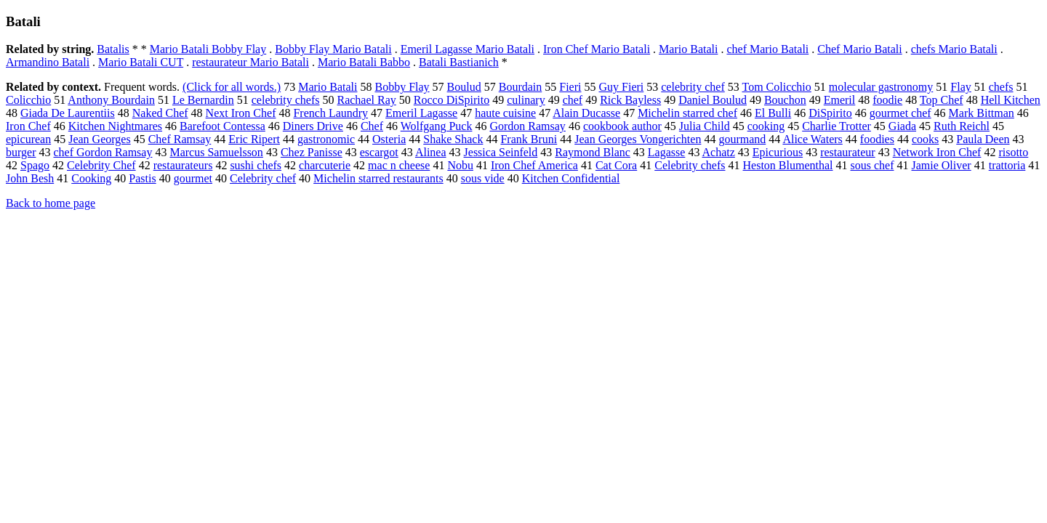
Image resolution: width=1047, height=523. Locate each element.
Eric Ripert (254, 139)
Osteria (389, 139)
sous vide (483, 178)
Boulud (464, 87)
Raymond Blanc (592, 152)
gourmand (742, 139)
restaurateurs (183, 165)
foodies (877, 139)
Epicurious (778, 152)
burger (21, 152)
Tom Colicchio (776, 87)
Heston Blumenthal (788, 165)
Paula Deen (982, 139)
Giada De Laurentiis (67, 113)
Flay (960, 87)
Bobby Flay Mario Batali (333, 49)
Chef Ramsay (180, 139)
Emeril (840, 100)
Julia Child (704, 126)
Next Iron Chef (241, 113)
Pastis (142, 178)
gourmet (193, 178)
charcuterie (324, 165)
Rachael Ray (366, 100)
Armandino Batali (47, 62)
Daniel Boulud (712, 100)
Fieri (570, 87)
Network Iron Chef (937, 152)
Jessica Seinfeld (501, 152)
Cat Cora (616, 165)
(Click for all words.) (231, 87)
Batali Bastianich (459, 62)
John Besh (30, 178)
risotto (1013, 152)
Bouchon (785, 100)
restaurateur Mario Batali (250, 62)
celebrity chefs (286, 100)
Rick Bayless (630, 100)
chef (573, 100)
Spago (34, 165)
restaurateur (847, 152)
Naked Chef (160, 113)
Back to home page (50, 203)
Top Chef (941, 100)
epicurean (28, 139)
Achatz (718, 152)
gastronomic (326, 139)
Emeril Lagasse (421, 113)
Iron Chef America (534, 165)
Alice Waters (812, 139)
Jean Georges (99, 139)
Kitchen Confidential (571, 178)
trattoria (1007, 165)
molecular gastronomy (881, 87)
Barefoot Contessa (222, 126)
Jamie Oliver (941, 165)
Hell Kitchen (1010, 100)
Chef (372, 126)
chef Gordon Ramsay (102, 152)
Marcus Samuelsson (215, 152)
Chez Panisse (311, 152)
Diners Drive (313, 126)
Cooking (91, 178)
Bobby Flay (401, 87)
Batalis (113, 49)
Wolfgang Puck (437, 126)
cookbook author (622, 126)
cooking (766, 126)
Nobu (460, 165)
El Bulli (773, 113)
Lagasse (667, 152)
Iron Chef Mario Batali (596, 49)
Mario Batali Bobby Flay (208, 49)
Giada (902, 126)
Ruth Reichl (962, 126)
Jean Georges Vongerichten (637, 139)
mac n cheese (399, 165)
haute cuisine (505, 113)
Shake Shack (453, 139)
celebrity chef (693, 87)
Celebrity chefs (689, 165)
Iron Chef (28, 126)
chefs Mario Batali (954, 49)
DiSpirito (830, 113)
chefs (1001, 87)
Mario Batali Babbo (364, 62)
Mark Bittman (981, 113)
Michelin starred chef (687, 113)
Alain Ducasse (586, 113)
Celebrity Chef (101, 165)
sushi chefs (255, 165)
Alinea (430, 152)
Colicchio (28, 100)
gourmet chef (900, 113)
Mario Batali (688, 49)
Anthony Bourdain (111, 100)
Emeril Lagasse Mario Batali (467, 49)
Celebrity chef (263, 178)
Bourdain (520, 87)
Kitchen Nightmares (115, 126)
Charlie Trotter (836, 126)
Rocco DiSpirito (451, 100)
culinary (526, 100)
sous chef (872, 165)
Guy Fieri (620, 87)
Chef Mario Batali (859, 49)
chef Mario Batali (767, 49)
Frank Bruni (528, 139)
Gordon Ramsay (527, 126)
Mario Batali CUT (140, 62)
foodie (887, 100)
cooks (925, 139)
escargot (379, 152)
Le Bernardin (203, 100)
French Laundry (330, 113)
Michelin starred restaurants (378, 178)
